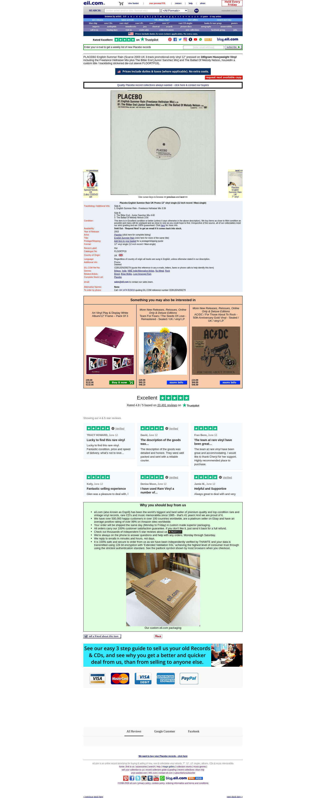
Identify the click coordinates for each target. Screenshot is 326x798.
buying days (112, 30)
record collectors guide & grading (161, 770)
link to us (130, 766)
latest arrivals (128, 20)
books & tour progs (213, 23)
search (152, 766)
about (202, 3)
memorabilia (226, 26)
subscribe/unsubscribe (184, 773)
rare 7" (152, 23)
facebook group (218, 30)
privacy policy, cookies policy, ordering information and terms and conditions (173, 783)
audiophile (111, 26)
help (191, 3)
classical (155, 26)
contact (178, 3)
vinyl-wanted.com (139, 773)
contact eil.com (166, 773)
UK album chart (162, 20)
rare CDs (108, 23)
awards (169, 26)
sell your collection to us (133, 770)
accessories (141, 766)
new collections (192, 30)
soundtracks (130, 26)
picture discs (185, 26)
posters (234, 23)
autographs (206, 26)
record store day (224, 20)
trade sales (144, 30)
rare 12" (166, 23)
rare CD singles (185, 23)
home (121, 766)
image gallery (168, 766)
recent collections (186, 770)
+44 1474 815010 (126, 290)
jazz (145, 26)
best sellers (193, 20)
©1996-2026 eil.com (127, 783)
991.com (153, 773)
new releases (97, 20)
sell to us (94, 30)
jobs (235, 30)
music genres (199, 766)
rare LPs (139, 23)
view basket (133, 3)
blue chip (93, 23)
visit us (128, 30)
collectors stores (166, 30)
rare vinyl (124, 23)
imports (95, 26)
